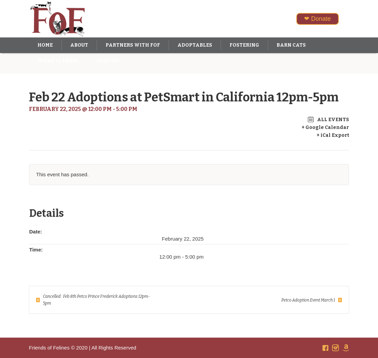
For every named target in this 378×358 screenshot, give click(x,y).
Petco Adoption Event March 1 (308, 300)
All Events (332, 120)
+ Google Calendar (325, 127)
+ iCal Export (333, 135)
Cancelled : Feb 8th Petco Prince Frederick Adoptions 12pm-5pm (96, 300)
